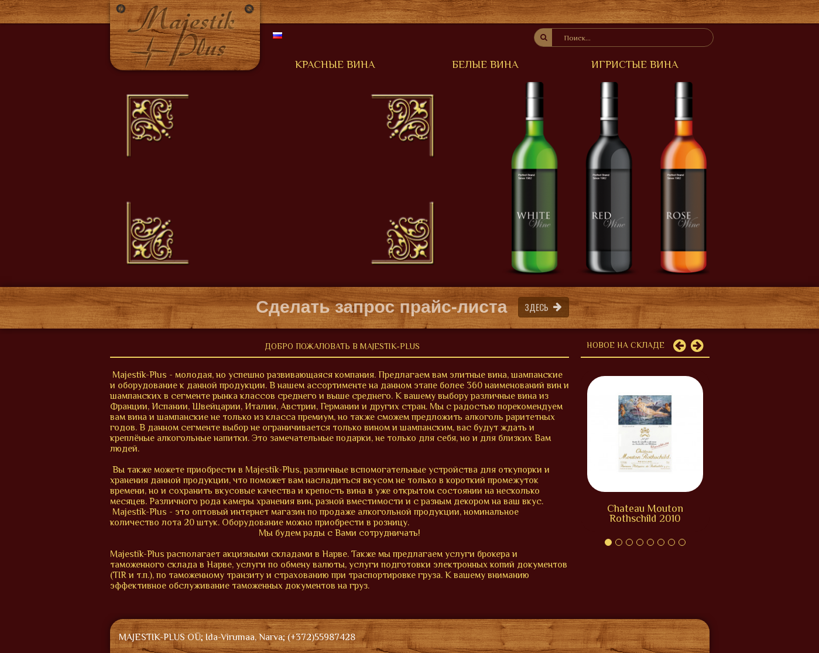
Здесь (544, 306)
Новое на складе (625, 345)
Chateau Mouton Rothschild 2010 (645, 513)
